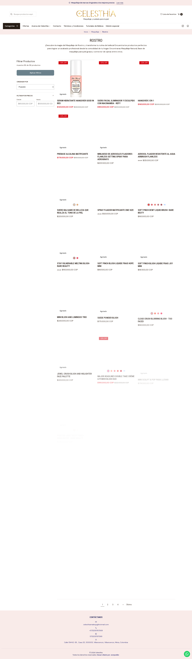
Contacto (57, 26)
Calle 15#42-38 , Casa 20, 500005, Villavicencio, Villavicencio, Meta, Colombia (96, 641)
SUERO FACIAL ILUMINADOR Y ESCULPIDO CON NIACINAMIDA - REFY (116, 102)
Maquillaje (95, 32)
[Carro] (180, 14)
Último (129, 604)
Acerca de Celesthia (41, 26)
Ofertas (26, 26)
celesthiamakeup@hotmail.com (96, 623)
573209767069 (96, 635)
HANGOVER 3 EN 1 (146, 100)
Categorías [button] (11, 26)
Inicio (86, 32)
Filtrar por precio (35, 96)
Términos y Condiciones (73, 26)
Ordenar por (22, 82)
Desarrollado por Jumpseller (108, 655)
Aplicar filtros (35, 73)
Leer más (119, 3)
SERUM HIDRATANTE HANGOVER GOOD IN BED (75, 102)
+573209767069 (96, 629)
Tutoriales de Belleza (94, 26)
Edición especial (112, 26)
